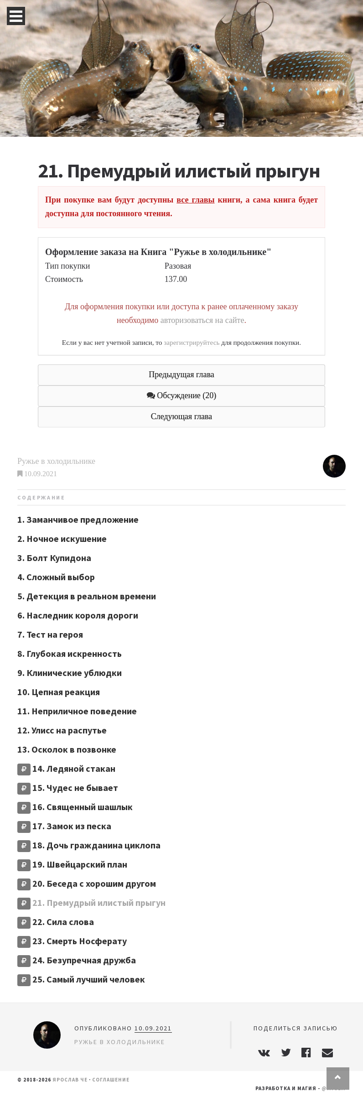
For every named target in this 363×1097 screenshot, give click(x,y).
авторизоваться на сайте (202, 320)
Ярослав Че (70, 1079)
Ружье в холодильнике (56, 461)
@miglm (334, 1088)
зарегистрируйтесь (191, 342)
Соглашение (111, 1079)
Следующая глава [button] (182, 416)
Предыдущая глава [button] (181, 374)
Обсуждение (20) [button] (182, 395)
